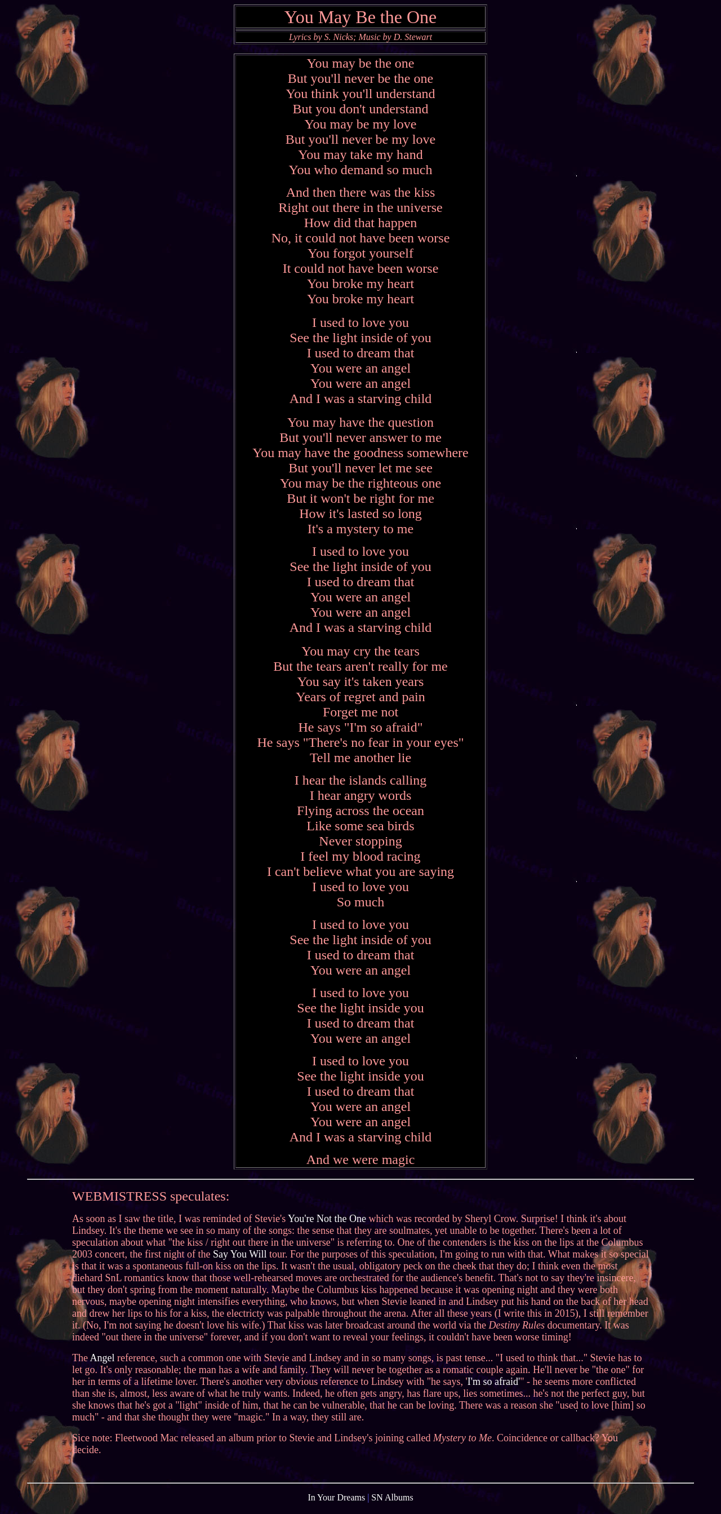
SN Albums (392, 1504)
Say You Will (239, 1259)
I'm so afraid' (494, 1386)
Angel (102, 1363)
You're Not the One (327, 1223)
